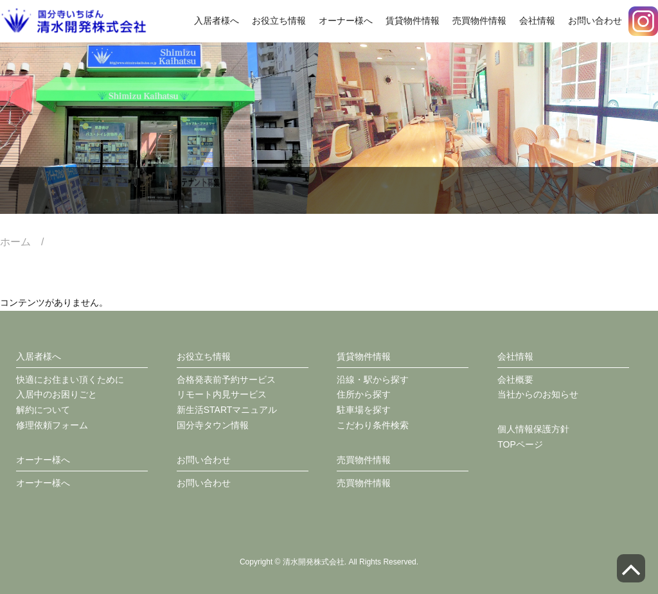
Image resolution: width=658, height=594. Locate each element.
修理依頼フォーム (52, 425)
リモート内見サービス (222, 394)
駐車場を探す (364, 410)
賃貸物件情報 (413, 20)
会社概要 (515, 379)
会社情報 (537, 20)
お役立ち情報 (279, 20)
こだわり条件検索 (373, 425)
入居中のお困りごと (56, 394)
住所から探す (364, 394)
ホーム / (27, 241)
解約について (43, 410)
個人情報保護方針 (533, 429)
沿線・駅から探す (373, 379)
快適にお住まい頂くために (70, 379)
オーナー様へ (346, 20)
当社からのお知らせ (537, 394)
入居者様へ (216, 20)
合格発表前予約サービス (226, 379)
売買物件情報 (479, 20)
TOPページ (520, 444)
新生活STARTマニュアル (227, 410)
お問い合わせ (595, 20)
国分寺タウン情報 (213, 425)
